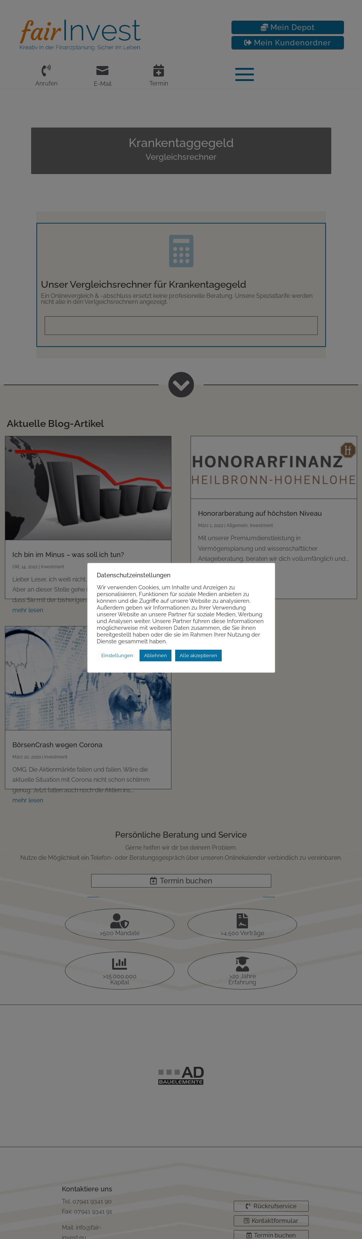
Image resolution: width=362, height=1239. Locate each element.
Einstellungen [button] (117, 655)
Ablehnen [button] (155, 655)
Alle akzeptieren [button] (198, 655)
